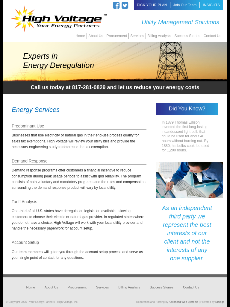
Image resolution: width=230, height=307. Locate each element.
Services (137, 36)
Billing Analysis (159, 36)
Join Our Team (185, 5)
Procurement (117, 36)
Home (80, 36)
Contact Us (212, 36)
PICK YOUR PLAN (152, 5)
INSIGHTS (211, 5)
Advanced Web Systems (183, 301)
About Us (95, 36)
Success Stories (187, 36)
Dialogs (219, 301)
